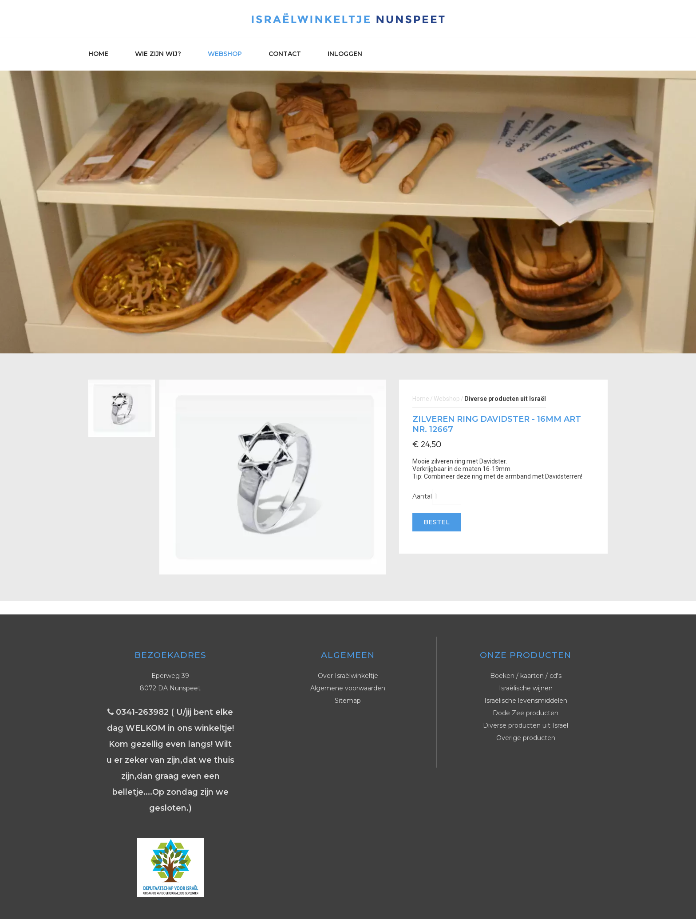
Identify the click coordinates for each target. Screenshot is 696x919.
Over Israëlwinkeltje (348, 676)
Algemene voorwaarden (347, 688)
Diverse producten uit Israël (525, 725)
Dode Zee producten (525, 713)
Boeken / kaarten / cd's (526, 676)
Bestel (436, 522)
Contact (285, 54)
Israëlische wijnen (526, 688)
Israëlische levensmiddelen (525, 701)
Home (98, 54)
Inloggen (345, 54)
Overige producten (525, 738)
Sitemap (348, 701)
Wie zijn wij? (158, 54)
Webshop (225, 54)
